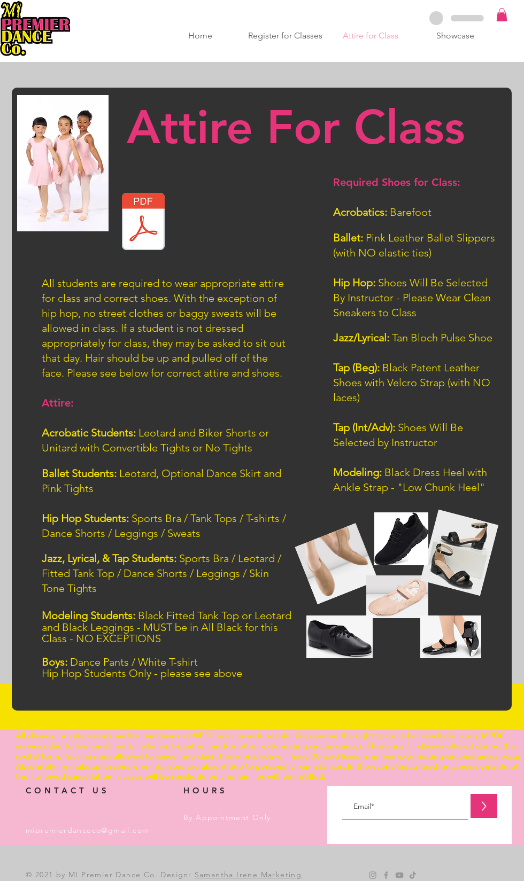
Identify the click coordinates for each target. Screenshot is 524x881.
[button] (501, 14)
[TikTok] (413, 875)
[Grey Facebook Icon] (386, 875)
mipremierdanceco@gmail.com (87, 830)
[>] (484, 806)
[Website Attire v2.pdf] (143, 222)
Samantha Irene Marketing (248, 874)
